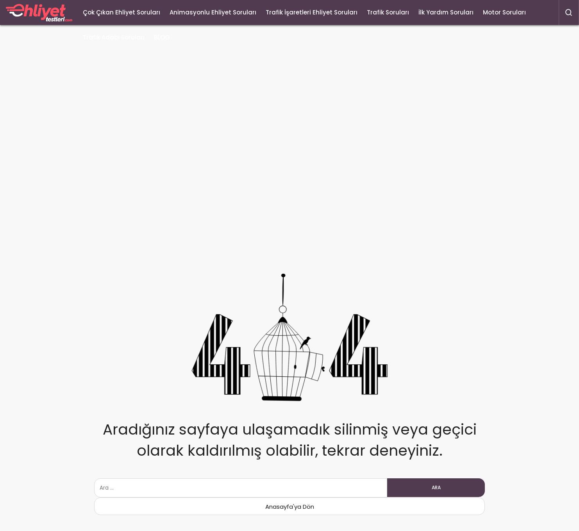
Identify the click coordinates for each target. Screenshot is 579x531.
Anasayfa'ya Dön (289, 506)
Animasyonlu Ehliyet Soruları (213, 12)
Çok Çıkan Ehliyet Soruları (121, 12)
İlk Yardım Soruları (446, 12)
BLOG (162, 37)
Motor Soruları (504, 12)
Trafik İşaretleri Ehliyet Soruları (311, 12)
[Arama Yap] (569, 12)
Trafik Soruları (388, 12)
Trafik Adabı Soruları (114, 37)
